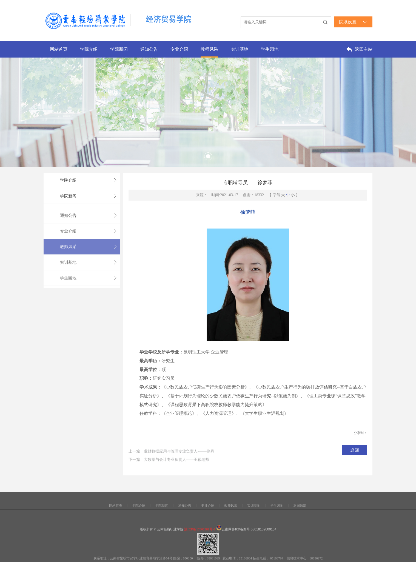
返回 (354, 453)
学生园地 (269, 49)
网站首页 (58, 49)
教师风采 (209, 49)
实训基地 (239, 49)
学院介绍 (89, 49)
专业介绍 (179, 49)
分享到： (360, 436)
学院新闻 (119, 49)
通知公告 (149, 49)
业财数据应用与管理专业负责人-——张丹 (179, 457)
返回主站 (363, 49)
